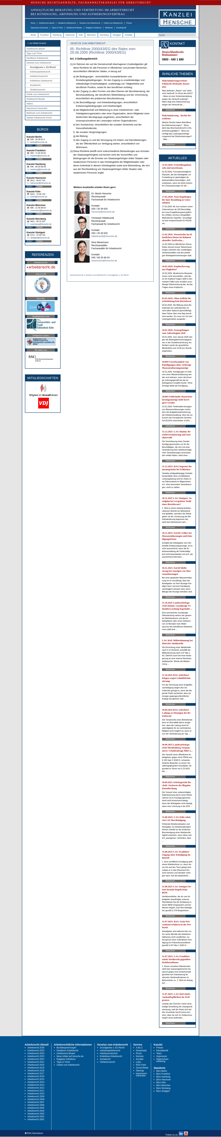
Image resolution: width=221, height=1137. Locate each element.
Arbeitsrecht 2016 (35, 1076)
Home (33, 23)
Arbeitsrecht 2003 (35, 1113)
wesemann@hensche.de (104, 260)
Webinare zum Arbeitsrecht (39, 113)
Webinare (109, 28)
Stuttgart (117, 35)
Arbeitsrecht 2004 (35, 1111)
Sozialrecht (35, 85)
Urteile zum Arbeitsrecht (113, 23)
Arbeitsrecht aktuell (46, 23)
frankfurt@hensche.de (40, 156)
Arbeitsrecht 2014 (35, 1082)
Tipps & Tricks (57, 28)
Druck (139, 1053)
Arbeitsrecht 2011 (35, 1090)
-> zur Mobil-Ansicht (36, 43)
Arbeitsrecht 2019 (35, 1067)
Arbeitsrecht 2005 (35, 1108)
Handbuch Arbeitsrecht (67, 23)
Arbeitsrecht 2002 (35, 1116)
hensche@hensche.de (103, 211)
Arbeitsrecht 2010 (35, 1093)
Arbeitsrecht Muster (74, 28)
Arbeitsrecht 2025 (35, 1050)
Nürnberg (104, 35)
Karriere (140, 1056)
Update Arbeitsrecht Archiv (39, 117)
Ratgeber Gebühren (93, 28)
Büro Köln (161, 1082)
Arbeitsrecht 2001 (35, 1119)
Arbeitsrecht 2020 (35, 1065)
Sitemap (140, 1070)
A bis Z (139, 1047)
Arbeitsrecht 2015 (35, 1079)
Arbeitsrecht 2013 (35, 1085)
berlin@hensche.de (38, 142)
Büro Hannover (163, 1079)
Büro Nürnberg (163, 1088)
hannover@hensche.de (40, 183)
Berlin (33, 35)
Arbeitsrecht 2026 (35, 1047)
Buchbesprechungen (66, 1047)
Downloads (141, 1050)
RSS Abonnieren (34, 1133)
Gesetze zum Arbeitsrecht (90, 23)
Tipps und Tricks (34, 53)
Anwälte (128, 35)
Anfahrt (29, 145)
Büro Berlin (161, 1071)
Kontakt (139, 1059)
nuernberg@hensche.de (40, 224)
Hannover (70, 35)
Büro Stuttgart (163, 1091)
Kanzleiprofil (121, 28)
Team (158, 1053)
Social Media (142, 1067)
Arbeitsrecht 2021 (35, 1062)
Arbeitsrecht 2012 (35, 1088)
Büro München (163, 1085)
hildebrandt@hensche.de (104, 236)
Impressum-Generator (39, 28)
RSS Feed (141, 1065)
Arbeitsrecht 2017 (35, 1073)
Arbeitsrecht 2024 (35, 1053)
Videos (29, 103)
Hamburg (57, 35)
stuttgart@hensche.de (40, 238)
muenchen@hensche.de (41, 210)
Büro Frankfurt (163, 1074)
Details (40, 145)
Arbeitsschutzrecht (39, 76)
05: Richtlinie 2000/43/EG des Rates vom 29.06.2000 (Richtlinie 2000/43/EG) (103, 50)
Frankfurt (44, 35)
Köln (81, 35)
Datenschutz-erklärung (162, 1060)
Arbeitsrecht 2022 (35, 1059)
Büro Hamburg (163, 1076)
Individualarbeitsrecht (40, 72)
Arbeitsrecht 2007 (35, 1102)
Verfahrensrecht (37, 89)
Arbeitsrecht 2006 (35, 1105)
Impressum (161, 1056)
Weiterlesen (170, 110)
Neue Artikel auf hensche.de (70, 1056)
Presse (129, 23)
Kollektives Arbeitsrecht (41, 80)
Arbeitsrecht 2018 (35, 1070)
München (91, 35)
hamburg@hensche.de (40, 169)
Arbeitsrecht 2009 (35, 1096)
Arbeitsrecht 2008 (35, 1099)
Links (138, 1062)
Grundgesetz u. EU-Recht (43, 67)
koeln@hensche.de (38, 197)
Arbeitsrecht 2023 (35, 1056)
